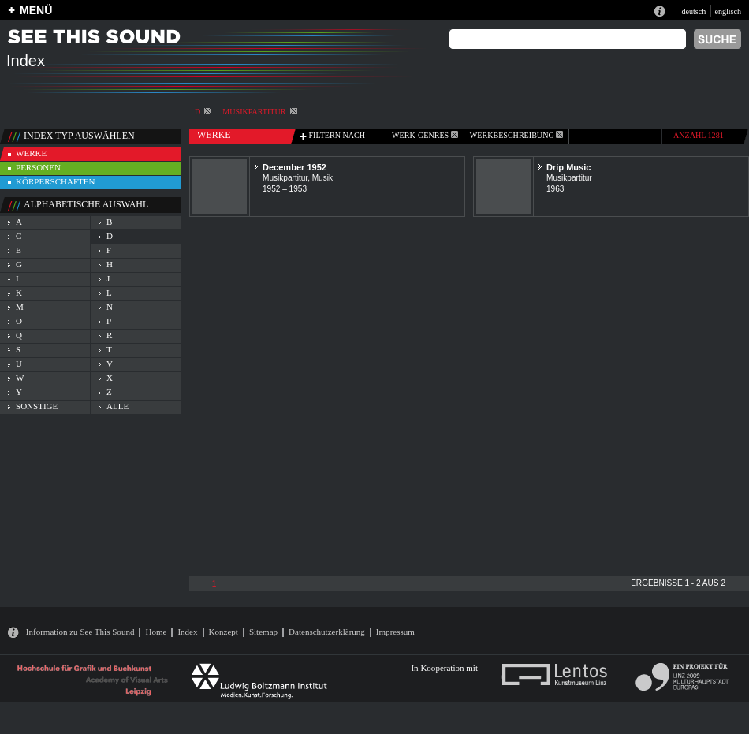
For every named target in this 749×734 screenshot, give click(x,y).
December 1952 (294, 167)
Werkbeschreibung (516, 135)
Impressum (395, 631)
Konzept (223, 631)
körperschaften (55, 181)
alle (117, 406)
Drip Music (568, 167)
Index (187, 631)
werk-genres (425, 135)
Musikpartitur (259, 111)
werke (31, 153)
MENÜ (36, 10)
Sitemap (263, 631)
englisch (727, 11)
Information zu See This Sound (80, 631)
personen (38, 167)
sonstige (37, 406)
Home (155, 631)
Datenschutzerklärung (327, 631)
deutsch (693, 11)
